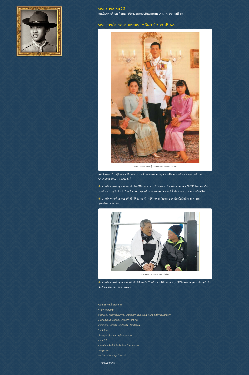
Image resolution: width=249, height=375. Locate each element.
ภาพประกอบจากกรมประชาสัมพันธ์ (155, 274)
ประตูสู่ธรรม (103, 350)
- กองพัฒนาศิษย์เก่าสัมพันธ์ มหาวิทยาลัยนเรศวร (119, 345)
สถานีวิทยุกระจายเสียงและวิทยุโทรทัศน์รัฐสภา (119, 325)
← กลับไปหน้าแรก (106, 363)
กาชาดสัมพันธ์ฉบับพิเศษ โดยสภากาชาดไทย (118, 320)
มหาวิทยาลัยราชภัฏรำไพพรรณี (112, 355)
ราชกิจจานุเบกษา (106, 310)
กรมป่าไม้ (102, 340)
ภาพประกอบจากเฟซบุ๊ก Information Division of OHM (155, 166)
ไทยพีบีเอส (103, 330)
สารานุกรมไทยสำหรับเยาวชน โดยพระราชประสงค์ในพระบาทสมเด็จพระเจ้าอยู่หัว (134, 315)
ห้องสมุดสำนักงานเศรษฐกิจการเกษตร (115, 335)
